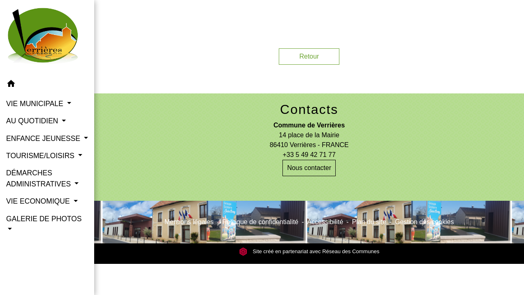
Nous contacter (309, 167)
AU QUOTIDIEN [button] (33, 121)
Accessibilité (325, 221)
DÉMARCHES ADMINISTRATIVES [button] (39, 178)
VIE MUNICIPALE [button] (35, 104)
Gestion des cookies (424, 221)
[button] (47, 85)
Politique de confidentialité (260, 221)
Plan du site (369, 221)
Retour (309, 56)
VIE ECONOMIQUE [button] (39, 201)
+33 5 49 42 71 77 (308, 154)
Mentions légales (189, 221)
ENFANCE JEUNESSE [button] (44, 138)
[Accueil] (47, 38)
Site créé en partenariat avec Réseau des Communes (309, 251)
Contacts (309, 109)
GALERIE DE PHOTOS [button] (43, 219)
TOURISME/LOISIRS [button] (41, 156)
